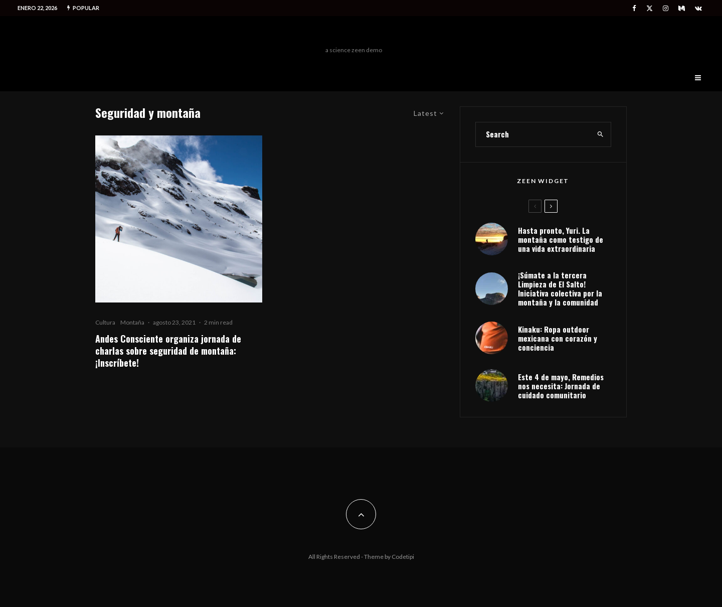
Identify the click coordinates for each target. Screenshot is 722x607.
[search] (600, 134)
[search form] (533, 134)
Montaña (132, 322)
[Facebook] (634, 8)
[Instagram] (665, 8)
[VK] (698, 8)
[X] (649, 8)
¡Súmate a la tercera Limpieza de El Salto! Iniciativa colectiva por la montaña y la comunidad (560, 288)
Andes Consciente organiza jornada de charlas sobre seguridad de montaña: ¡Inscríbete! (168, 351)
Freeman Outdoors (354, 33)
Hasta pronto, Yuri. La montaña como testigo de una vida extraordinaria (560, 239)
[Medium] (681, 8)
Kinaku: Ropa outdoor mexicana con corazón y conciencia (557, 338)
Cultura (105, 322)
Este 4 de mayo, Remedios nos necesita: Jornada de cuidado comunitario (561, 385)
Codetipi (403, 556)
